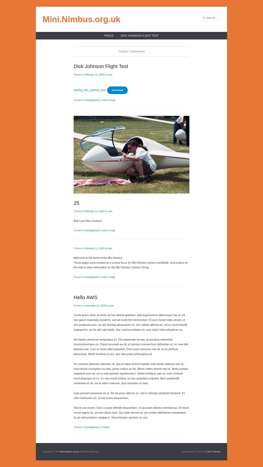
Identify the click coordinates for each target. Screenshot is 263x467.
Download (117, 90)
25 (76, 203)
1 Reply (105, 427)
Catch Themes (213, 451)
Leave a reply (108, 100)
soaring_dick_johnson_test (89, 90)
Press (108, 35)
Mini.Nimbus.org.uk (81, 19)
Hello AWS (85, 297)
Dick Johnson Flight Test (140, 35)
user (110, 74)
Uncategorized (91, 100)
